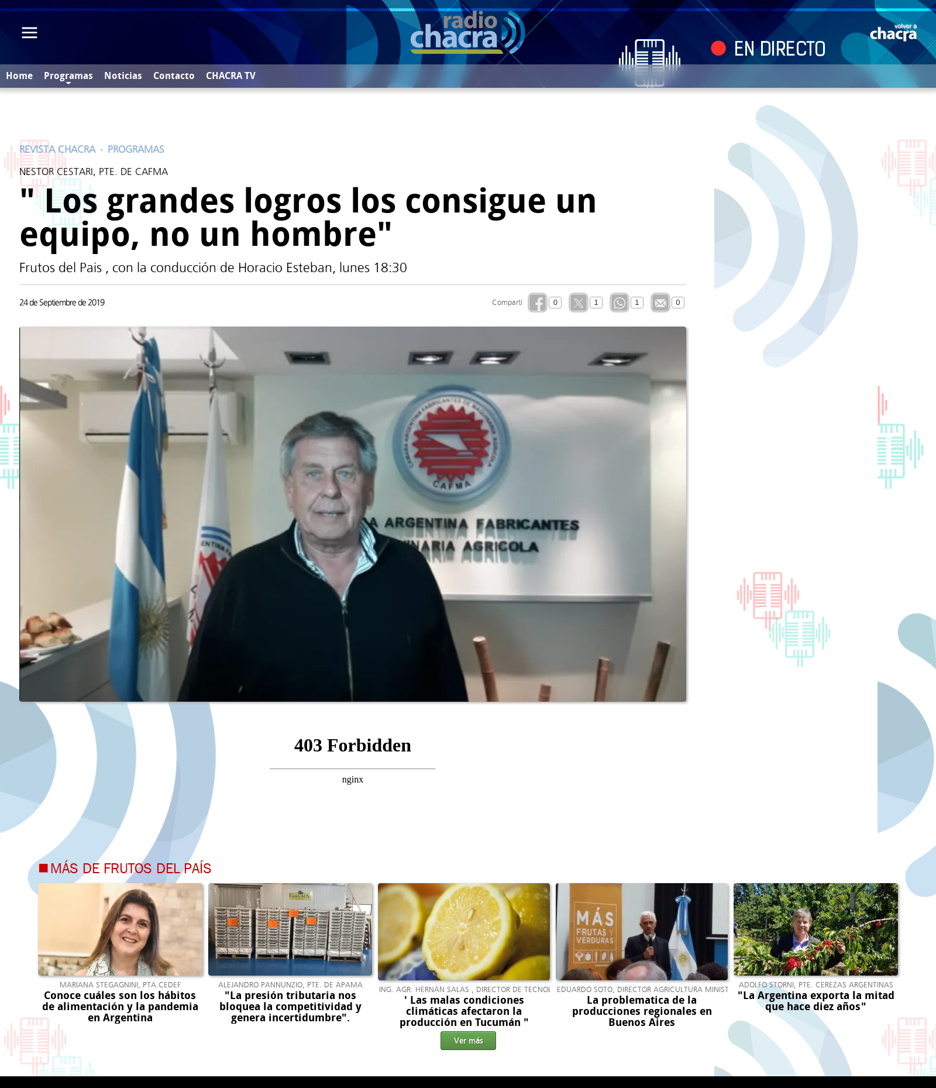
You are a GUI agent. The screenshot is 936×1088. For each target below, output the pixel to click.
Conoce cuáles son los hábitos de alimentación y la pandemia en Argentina (120, 1006)
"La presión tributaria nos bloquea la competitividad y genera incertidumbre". (290, 1006)
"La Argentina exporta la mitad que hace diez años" (816, 1001)
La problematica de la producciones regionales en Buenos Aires (642, 1011)
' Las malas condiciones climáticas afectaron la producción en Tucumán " (464, 1011)
